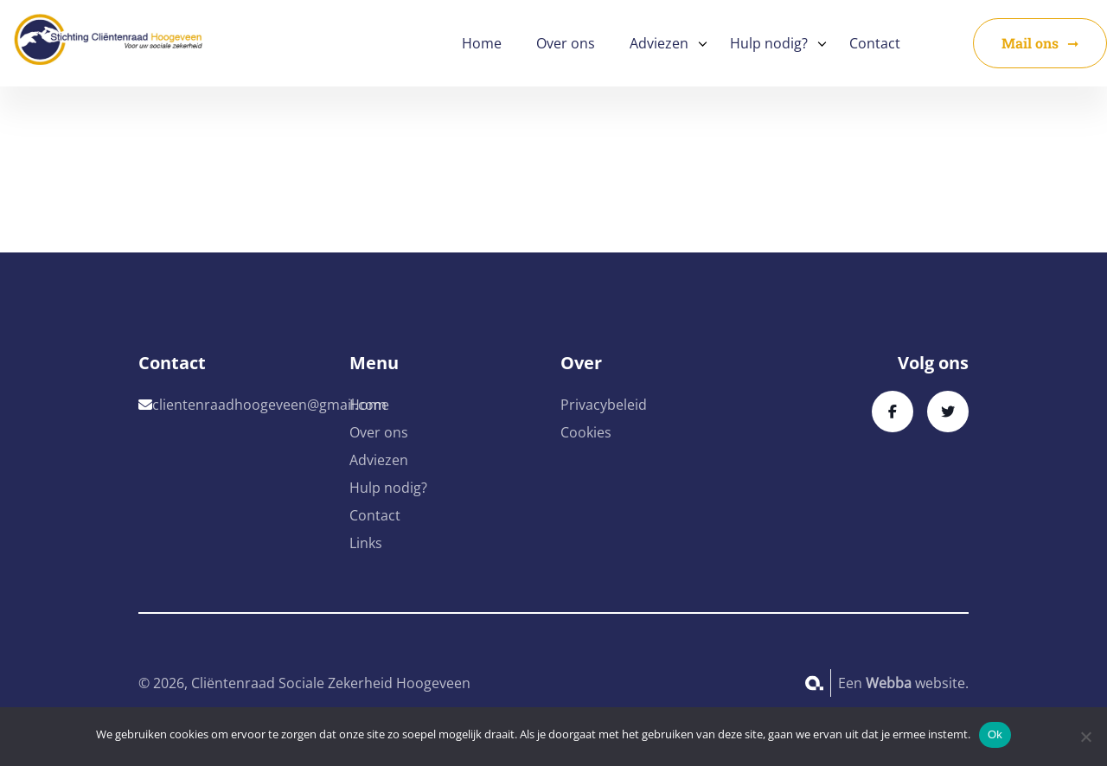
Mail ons (1030, 43)
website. (917, 683)
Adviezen (659, 43)
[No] (1085, 736)
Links (365, 542)
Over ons (565, 43)
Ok (995, 734)
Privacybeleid (603, 404)
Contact (874, 43)
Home (482, 43)
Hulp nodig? (769, 43)
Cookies (585, 432)
